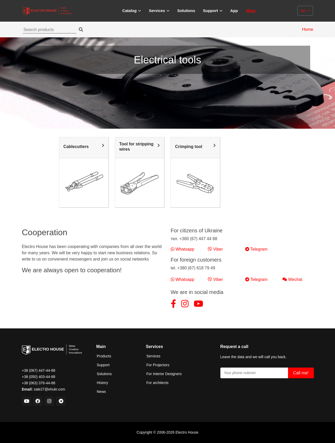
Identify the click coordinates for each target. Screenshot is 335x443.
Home (307, 29)
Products (104, 356)
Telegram (256, 249)
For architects (157, 383)
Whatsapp (182, 249)
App (234, 10)
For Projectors (157, 365)
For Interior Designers (164, 374)
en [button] (304, 10)
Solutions (186, 10)
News (101, 391)
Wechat (292, 279)
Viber (215, 249)
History (102, 383)
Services (153, 356)
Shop (251, 10)
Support (103, 365)
